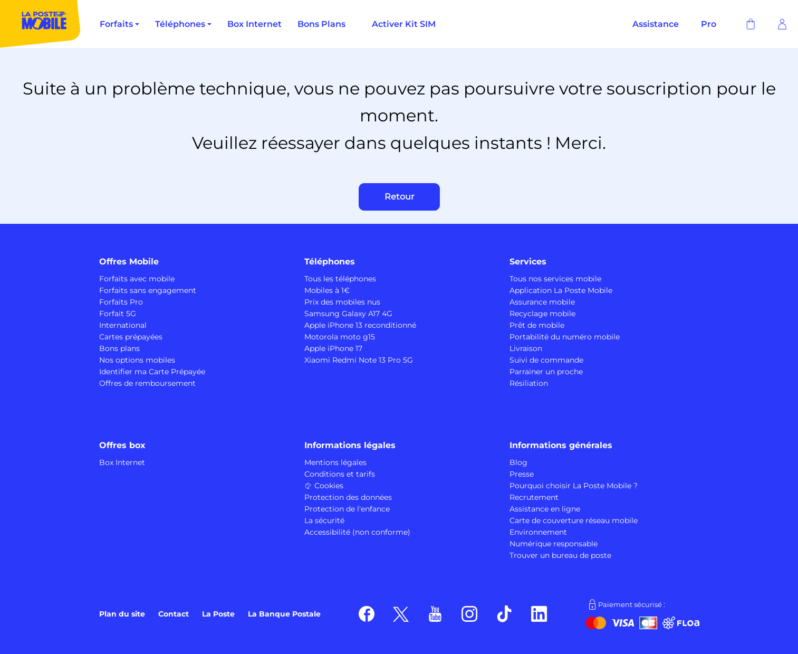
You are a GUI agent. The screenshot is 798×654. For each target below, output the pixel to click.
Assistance (655, 24)
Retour (399, 197)
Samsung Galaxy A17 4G (348, 313)
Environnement (538, 532)
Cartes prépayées (130, 337)
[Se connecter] (782, 24)
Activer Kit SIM (404, 24)
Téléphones (180, 24)
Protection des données (348, 497)
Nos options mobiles (137, 360)
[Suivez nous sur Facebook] (366, 613)
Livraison (525, 348)
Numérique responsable (553, 543)
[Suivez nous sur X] (400, 613)
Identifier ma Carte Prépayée (152, 371)
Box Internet (254, 24)
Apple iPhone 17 (333, 348)
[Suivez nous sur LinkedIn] (539, 613)
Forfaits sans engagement (147, 290)
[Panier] (750, 24)
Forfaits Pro (121, 302)
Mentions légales (335, 462)
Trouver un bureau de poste (560, 555)
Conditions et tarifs (339, 474)
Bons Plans (321, 24)
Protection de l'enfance (347, 509)
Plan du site (122, 614)
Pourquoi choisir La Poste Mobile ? (573, 485)
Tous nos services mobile (555, 278)
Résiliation (528, 383)
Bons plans (119, 348)
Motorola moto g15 (339, 337)
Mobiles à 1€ (327, 290)
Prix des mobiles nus (342, 302)
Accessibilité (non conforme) (357, 532)
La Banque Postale (284, 614)
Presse (521, 474)
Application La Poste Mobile (560, 290)
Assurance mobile (542, 302)
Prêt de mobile (536, 325)
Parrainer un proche (546, 371)
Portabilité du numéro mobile (564, 337)
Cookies (323, 485)
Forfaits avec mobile (137, 278)
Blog (518, 462)
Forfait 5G (117, 313)
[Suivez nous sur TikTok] (504, 613)
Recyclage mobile (542, 313)
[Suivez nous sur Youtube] (435, 613)
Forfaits (116, 24)
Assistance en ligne (544, 509)
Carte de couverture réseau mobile (573, 520)
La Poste (218, 614)
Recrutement (534, 497)
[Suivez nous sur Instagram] (469, 613)
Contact (173, 614)
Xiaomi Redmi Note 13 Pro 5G (358, 360)
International (123, 325)
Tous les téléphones (340, 278)
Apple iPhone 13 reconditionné (360, 325)
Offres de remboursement (147, 383)
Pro (708, 24)
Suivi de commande (546, 360)
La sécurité (324, 520)
